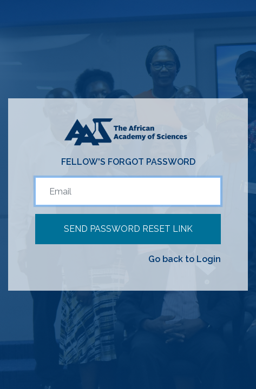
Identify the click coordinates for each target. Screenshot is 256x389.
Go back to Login (184, 259)
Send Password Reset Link (128, 229)
